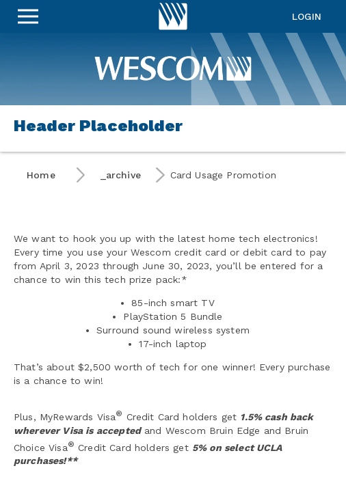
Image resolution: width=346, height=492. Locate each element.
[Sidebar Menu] (28, 16)
